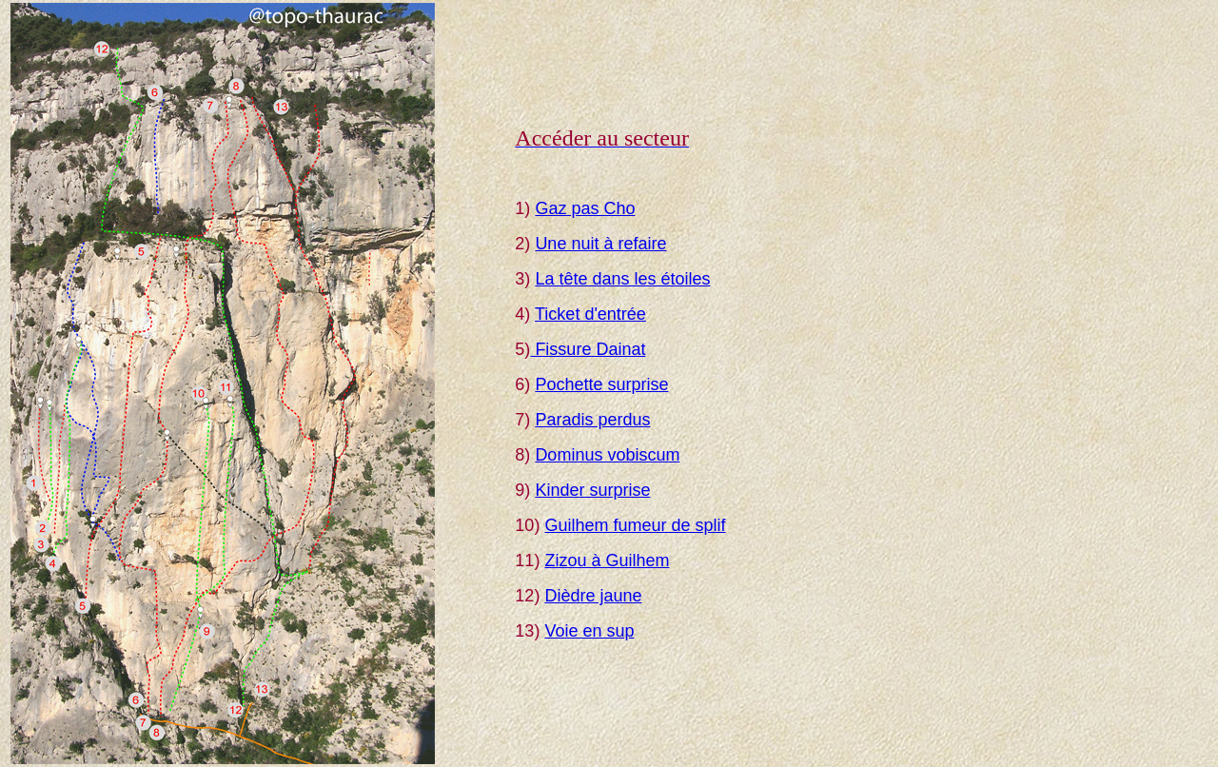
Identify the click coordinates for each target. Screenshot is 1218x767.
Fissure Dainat (587, 349)
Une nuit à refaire (600, 243)
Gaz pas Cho (585, 208)
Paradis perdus (592, 419)
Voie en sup (589, 630)
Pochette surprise (601, 384)
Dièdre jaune (592, 595)
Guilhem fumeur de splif (634, 525)
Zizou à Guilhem (606, 560)
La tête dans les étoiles (622, 278)
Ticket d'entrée (590, 314)
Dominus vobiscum (607, 454)
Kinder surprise (592, 490)
